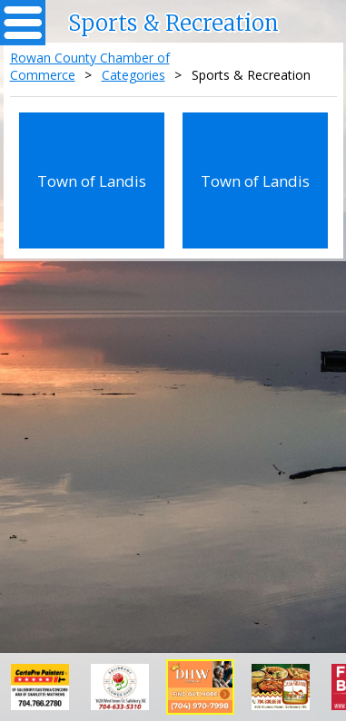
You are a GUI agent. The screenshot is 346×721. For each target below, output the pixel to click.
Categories (133, 74)
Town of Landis (91, 181)
